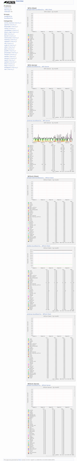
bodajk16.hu (8, 16)
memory (7, 39)
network (6, 41)
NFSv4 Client (49, 177)
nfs (5, 43)
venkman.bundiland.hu (34, 120)
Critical (6, 8)
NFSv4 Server (46, 385)
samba (6, 56)
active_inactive (9, 23)
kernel (6, 36)
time (5, 64)
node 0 (6, 45)
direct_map (7, 32)
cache (6, 28)
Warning (6, 9)
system (6, 62)
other (6, 47)
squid (6, 60)
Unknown (7, 11)
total (5, 65)
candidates (7, 30)
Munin (20, 459)
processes (7, 52)
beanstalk (7, 26)
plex (5, 49)
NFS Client (48, 9)
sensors (6, 58)
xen (5, 69)
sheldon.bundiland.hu (33, 66)
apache (6, 24)
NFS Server (45, 66)
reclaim (6, 54)
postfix (6, 51)
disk (5, 34)
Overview (19, 1)
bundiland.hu (8, 18)
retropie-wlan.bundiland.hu (35, 9)
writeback (7, 67)
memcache (7, 37)
